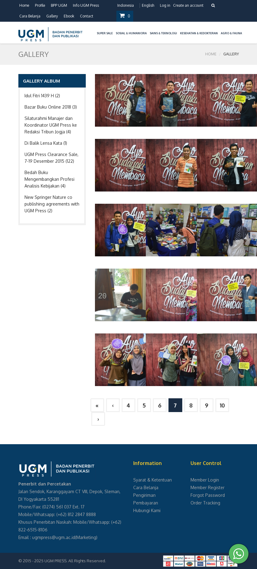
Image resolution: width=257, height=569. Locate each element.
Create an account (188, 5)
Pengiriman (144, 495)
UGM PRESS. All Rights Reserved (74, 560)
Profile (40, 5)
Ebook (69, 16)
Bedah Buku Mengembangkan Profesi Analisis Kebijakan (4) (49, 179)
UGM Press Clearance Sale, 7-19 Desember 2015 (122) (51, 158)
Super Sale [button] (105, 33)
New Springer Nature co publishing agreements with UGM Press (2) (52, 204)
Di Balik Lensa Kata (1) (46, 143)
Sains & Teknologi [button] (163, 33)
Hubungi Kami (147, 510)
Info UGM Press (86, 5)
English (148, 5)
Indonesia (125, 5)
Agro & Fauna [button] (231, 33)
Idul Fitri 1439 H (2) (42, 95)
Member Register (208, 487)
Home (24, 5)
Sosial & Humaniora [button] (131, 33)
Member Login (205, 479)
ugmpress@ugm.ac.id (53, 537)
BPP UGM (59, 5)
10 (222, 405)
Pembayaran (145, 502)
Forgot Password (208, 495)
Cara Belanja (29, 16)
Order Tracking (205, 502)
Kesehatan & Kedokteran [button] (199, 33)
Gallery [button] (52, 16)
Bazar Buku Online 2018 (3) (51, 107)
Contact (86, 16)
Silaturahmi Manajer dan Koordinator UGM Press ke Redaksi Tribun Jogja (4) (51, 125)
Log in (165, 5)
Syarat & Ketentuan (152, 479)
